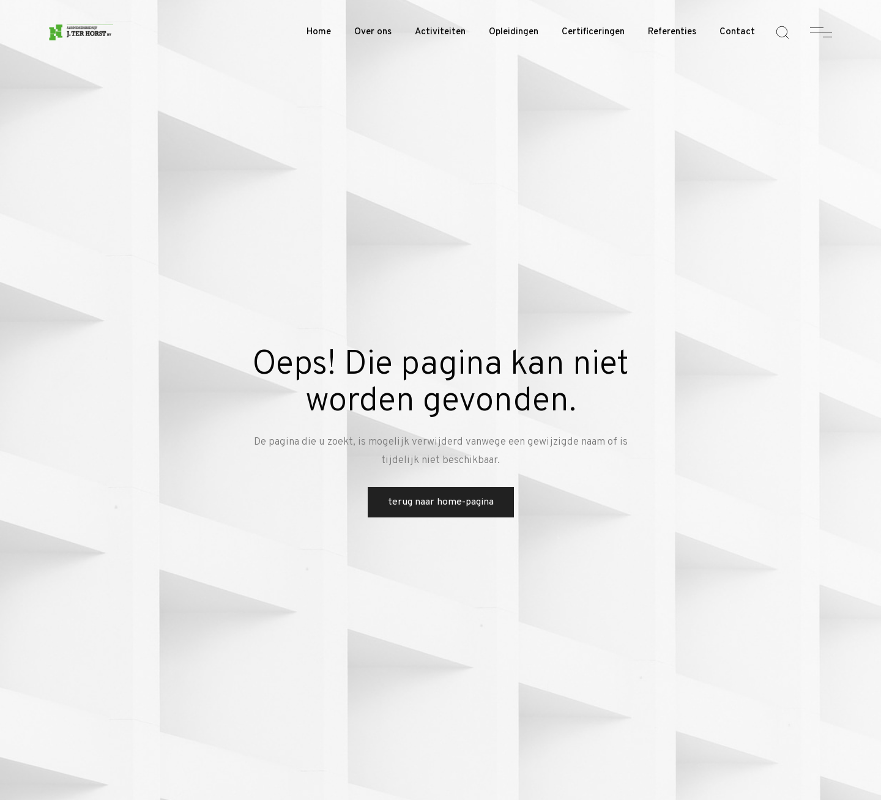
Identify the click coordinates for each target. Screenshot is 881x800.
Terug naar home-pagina (441, 502)
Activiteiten (440, 32)
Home (319, 32)
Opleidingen (513, 32)
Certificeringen (593, 32)
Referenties (672, 32)
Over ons (373, 32)
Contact (737, 32)
